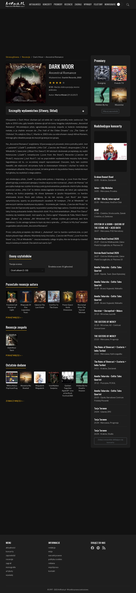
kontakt (51, 571)
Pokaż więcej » (13, 317)
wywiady (9, 575)
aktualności (10, 548)
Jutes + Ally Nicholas (103, 188)
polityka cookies (55, 559)
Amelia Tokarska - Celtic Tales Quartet (108, 268)
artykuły (9, 571)
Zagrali (78, 4)
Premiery (58, 4)
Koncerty (47, 4)
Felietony (98, 4)
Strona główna (12, 57)
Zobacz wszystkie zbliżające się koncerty (110, 440)
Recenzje (68, 4)
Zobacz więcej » (14, 401)
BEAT (96, 210)
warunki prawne (55, 555)
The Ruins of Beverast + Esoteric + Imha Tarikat (110, 348)
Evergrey (102, 83)
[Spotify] (98, 547)
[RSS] (103, 547)
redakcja (51, 548)
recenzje (9, 559)
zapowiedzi (10, 555)
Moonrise (119, 105)
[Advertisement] (68, 30)
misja (50, 551)
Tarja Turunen (100, 408)
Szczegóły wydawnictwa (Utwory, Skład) (33, 110)
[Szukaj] (127, 4)
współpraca (53, 567)
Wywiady (88, 4)
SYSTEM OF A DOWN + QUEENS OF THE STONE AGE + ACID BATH (109, 225)
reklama (51, 563)
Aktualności (35, 4)
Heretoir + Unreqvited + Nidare (108, 310)
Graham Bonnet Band (103, 177)
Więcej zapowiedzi (110, 111)
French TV (119, 83)
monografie (11, 567)
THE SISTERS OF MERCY (105, 321)
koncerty (10, 551)
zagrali (8, 563)
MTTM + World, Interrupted (106, 198)
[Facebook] (92, 547)
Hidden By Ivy (102, 105)
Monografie (110, 4)
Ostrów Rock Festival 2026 (106, 238)
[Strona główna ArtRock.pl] (15, 4)
